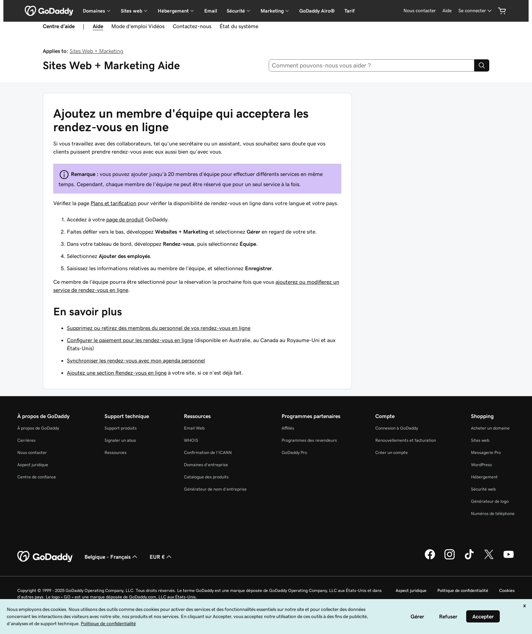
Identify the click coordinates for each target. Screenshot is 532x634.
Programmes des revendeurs (309, 440)
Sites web (480, 440)
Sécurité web (483, 489)
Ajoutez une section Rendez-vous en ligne (117, 372)
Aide (447, 10)
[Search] (481, 65)
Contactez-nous (192, 26)
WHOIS (191, 440)
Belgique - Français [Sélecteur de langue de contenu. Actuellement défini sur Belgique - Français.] (111, 557)
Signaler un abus (120, 440)
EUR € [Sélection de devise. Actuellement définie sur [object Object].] (161, 557)
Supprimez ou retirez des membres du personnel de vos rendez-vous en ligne (158, 328)
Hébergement (484, 477)
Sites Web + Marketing (97, 51)
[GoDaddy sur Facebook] (430, 558)
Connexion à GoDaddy (396, 428)
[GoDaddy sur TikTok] (469, 558)
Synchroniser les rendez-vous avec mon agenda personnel (136, 360)
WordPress (481, 464)
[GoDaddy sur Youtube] (508, 558)
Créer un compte (391, 452)
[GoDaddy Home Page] (45, 556)
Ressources (115, 452)
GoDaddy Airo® (317, 10)
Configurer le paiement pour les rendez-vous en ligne (130, 340)
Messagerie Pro (486, 452)
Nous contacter (419, 10)
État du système (239, 26)
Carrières (26, 440)
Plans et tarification (113, 203)
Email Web (194, 428)
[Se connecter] (476, 10)
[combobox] (372, 65)
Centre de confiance (36, 477)
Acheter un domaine (490, 428)
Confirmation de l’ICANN (208, 452)
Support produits (120, 428)
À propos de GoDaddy (38, 428)
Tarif (349, 10)
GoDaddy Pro (294, 452)
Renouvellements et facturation (405, 440)
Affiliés (288, 428)
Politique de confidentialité (462, 590)
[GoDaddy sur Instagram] (449, 558)
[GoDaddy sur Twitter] (489, 558)
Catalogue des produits (206, 477)
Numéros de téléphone (493, 513)
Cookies (507, 590)
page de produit (125, 219)
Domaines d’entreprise (206, 464)
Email (210, 10)
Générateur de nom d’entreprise (215, 489)
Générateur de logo (490, 501)
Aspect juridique (32, 464)
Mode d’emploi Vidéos (138, 26)
